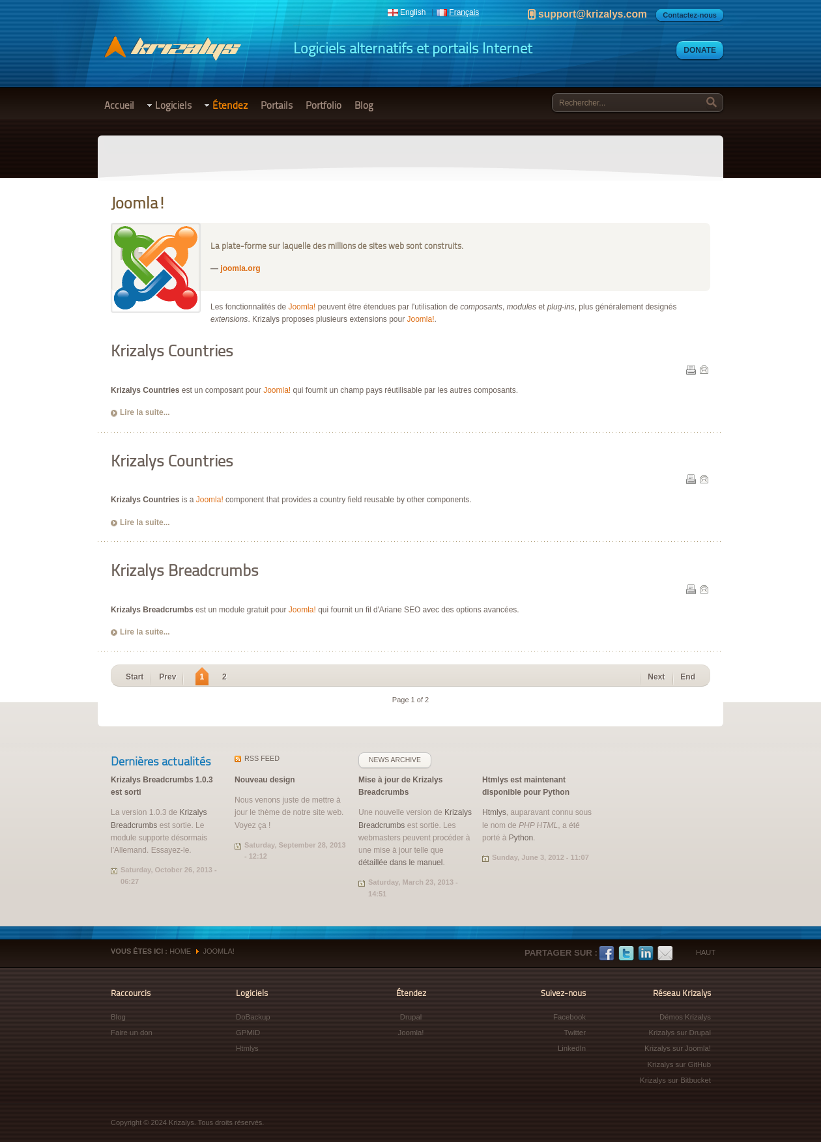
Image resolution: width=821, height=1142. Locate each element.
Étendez (230, 105)
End (687, 676)
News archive (395, 760)
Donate (700, 50)
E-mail (704, 369)
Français (464, 12)
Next (656, 676)
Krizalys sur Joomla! (677, 1048)
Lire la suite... (145, 412)
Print (690, 369)
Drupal (411, 1017)
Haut (705, 952)
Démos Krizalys (685, 1017)
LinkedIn (646, 954)
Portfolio (323, 105)
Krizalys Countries (172, 350)
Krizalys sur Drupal (679, 1032)
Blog (363, 105)
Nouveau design (265, 779)
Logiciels (173, 105)
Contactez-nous (690, 15)
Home (180, 951)
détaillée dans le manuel (400, 862)
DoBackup (253, 1017)
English (412, 12)
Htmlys (494, 812)
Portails (277, 105)
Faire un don (131, 1032)
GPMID (248, 1032)
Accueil (119, 105)
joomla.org (240, 268)
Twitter (626, 954)
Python (521, 837)
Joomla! (301, 306)
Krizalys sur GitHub (679, 1064)
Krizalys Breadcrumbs (185, 570)
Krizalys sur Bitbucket (675, 1080)
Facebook (606, 954)
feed (262, 758)
